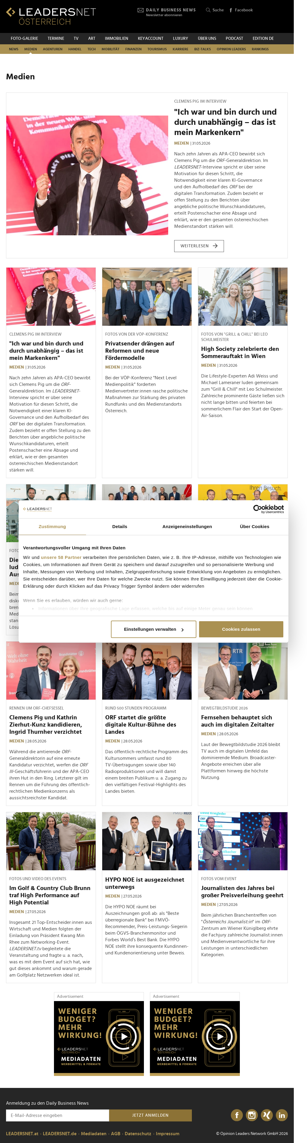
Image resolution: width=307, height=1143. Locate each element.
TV (76, 39)
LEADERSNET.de (59, 1133)
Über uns (207, 39)
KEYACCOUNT (150, 39)
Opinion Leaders (231, 49)
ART (91, 39)
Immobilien (116, 39)
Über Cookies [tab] (255, 526)
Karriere (180, 49)
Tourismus (157, 49)
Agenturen (52, 49)
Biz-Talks (202, 49)
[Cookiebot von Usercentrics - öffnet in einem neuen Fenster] (257, 509)
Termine (56, 39)
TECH (92, 49)
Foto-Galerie (24, 39)
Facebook (241, 10)
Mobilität (110, 49)
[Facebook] (237, 1115)
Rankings (260, 49)
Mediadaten (93, 1133)
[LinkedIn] (282, 1115)
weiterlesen (199, 246)
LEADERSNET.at (22, 1133)
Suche (215, 10)
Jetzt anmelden (150, 1115)
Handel (75, 49)
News (13, 49)
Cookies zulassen (241, 629)
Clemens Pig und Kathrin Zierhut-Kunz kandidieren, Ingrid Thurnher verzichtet (45, 725)
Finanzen (133, 49)
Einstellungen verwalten (153, 629)
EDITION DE (263, 39)
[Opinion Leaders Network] (273, 16)
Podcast (234, 39)
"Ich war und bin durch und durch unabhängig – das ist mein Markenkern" (225, 122)
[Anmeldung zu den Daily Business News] (57, 1115)
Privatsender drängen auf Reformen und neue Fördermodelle (139, 351)
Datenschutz (138, 1133)
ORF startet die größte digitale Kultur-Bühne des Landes (140, 725)
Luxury (180, 39)
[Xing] (267, 1115)
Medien (30, 49)
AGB (115, 1133)
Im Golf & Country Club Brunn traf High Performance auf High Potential (50, 895)
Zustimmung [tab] (52, 526)
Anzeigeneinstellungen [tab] (187, 526)
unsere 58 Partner (61, 557)
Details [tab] (119, 526)
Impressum (167, 1133)
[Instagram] (252, 1115)
